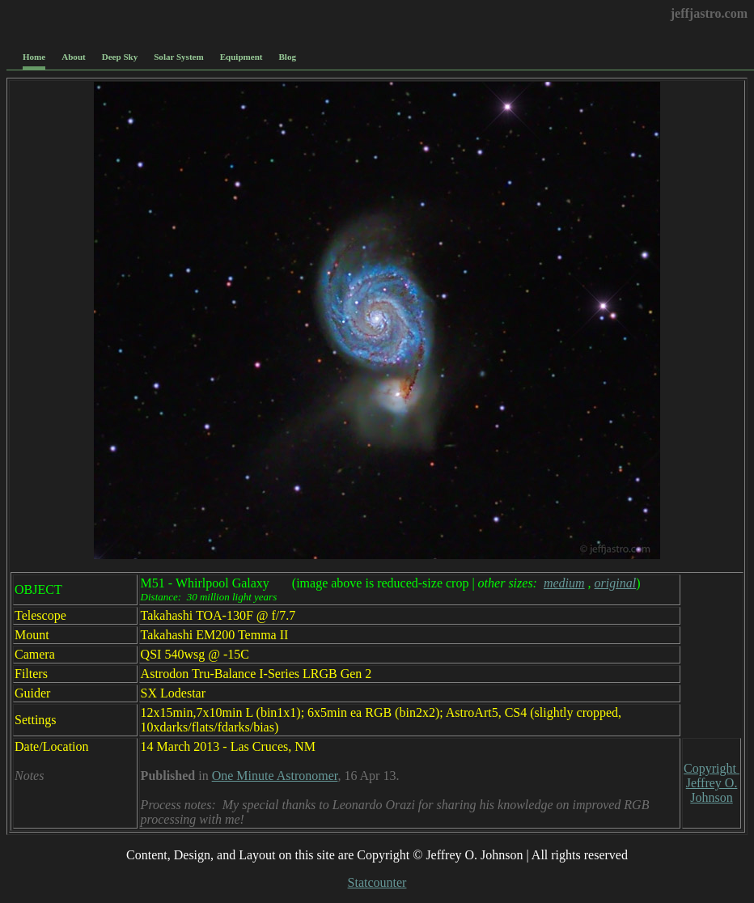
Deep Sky (120, 56)
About (73, 56)
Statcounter (377, 882)
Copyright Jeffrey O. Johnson (711, 782)
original (616, 583)
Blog (287, 56)
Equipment (241, 56)
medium (564, 583)
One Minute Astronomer (275, 775)
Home (34, 56)
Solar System (178, 56)
